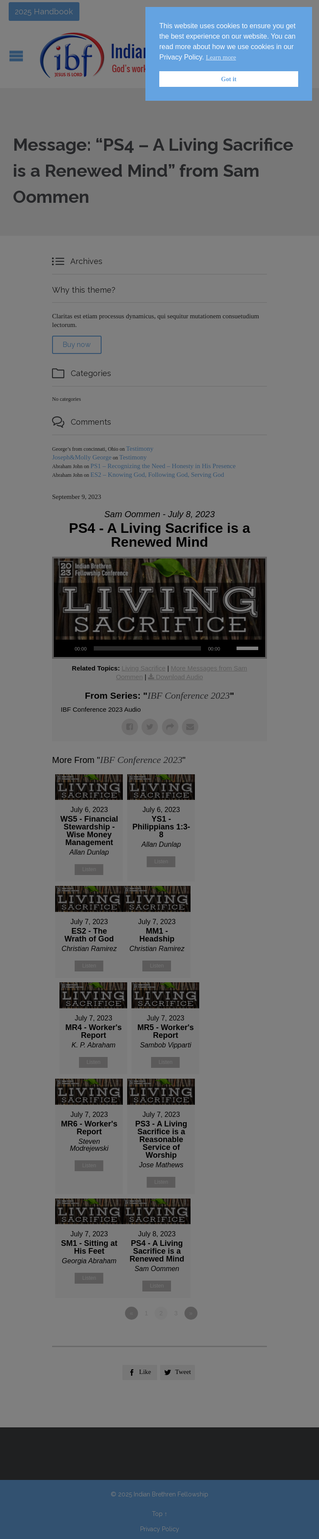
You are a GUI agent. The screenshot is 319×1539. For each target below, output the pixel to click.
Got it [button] (229, 79)
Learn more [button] (221, 57)
